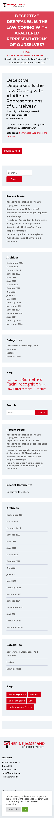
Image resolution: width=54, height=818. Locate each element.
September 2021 (14, 313)
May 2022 (11, 299)
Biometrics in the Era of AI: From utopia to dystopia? (23, 458)
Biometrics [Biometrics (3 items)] (31, 379)
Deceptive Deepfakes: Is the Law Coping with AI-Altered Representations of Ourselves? (23, 205)
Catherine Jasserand (28, 111)
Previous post (12, 150)
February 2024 (13, 270)
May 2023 (11, 277)
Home (26, 51)
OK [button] (25, 809)
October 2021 (13, 309)
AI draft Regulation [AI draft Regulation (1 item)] (13, 380)
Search (11, 405)
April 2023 (11, 281)
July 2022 (10, 291)
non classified (13, 356)
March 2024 (12, 266)
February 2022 (13, 302)
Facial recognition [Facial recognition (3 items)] (23, 384)
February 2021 (13, 320)
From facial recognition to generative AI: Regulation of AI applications (26, 451)
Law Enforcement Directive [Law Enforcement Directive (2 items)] (26, 389)
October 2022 (13, 288)
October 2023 (13, 273)
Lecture (10, 352)
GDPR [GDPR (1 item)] (43, 385)
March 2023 (12, 284)
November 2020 (14, 324)
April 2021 (11, 317)
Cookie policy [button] (13, 809)
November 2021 (14, 306)
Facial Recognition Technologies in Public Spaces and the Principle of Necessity (24, 238)
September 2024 (14, 263)
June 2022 (11, 295)
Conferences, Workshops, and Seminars (26, 55)
